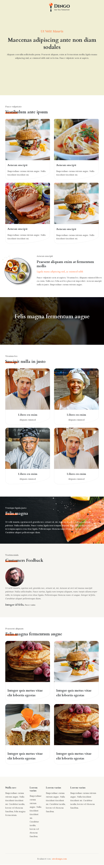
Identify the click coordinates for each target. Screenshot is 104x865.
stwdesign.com (59, 859)
